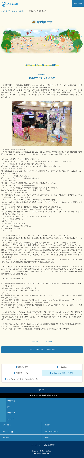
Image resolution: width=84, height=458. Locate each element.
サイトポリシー (36, 445)
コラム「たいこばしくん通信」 (14, 11)
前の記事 (35, 341)
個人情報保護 (49, 445)
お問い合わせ (78, 3)
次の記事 (49, 341)
